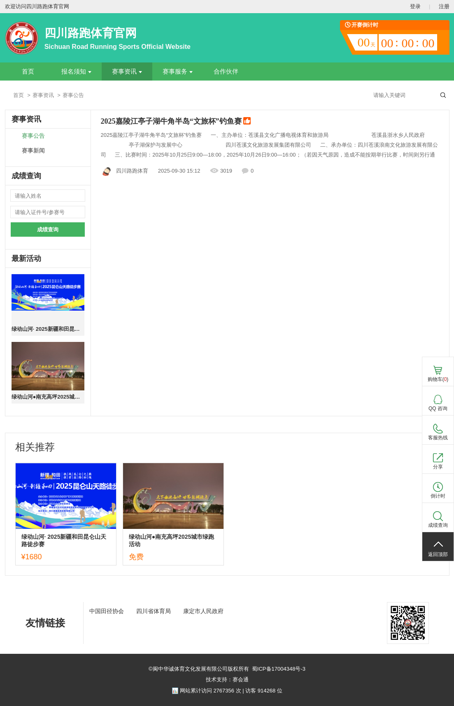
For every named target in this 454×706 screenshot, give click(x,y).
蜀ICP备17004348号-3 (278, 669)
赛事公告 (33, 136)
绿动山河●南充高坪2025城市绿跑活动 (48, 397)
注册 (444, 6)
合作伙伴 (226, 71)
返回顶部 (438, 554)
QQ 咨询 (437, 408)
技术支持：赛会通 (227, 679)
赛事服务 (178, 71)
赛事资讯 (127, 71)
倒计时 (438, 496)
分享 (438, 467)
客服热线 (438, 438)
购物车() (438, 379)
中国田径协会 (106, 611)
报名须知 (76, 71)
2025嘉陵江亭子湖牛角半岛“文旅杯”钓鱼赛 (176, 121)
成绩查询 (47, 229)
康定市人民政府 (203, 611)
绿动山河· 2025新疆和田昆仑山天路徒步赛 (48, 329)
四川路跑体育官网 (90, 33)
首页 (28, 71)
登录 (415, 6)
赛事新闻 (33, 151)
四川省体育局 (153, 611)
